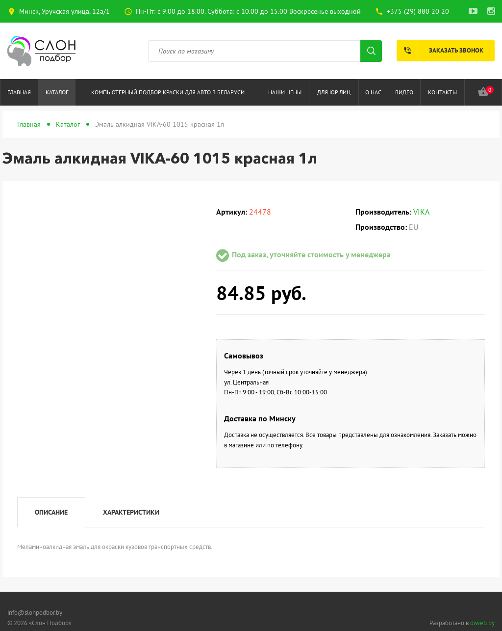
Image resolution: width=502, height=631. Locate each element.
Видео (404, 92)
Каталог (57, 92)
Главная (19, 92)
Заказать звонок (440, 50)
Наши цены (284, 92)
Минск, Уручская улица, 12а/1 (64, 11)
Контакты (442, 92)
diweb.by (482, 623)
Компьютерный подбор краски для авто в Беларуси (168, 92)
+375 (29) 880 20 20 (418, 11)
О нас (373, 92)
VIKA (421, 212)
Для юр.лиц (334, 92)
